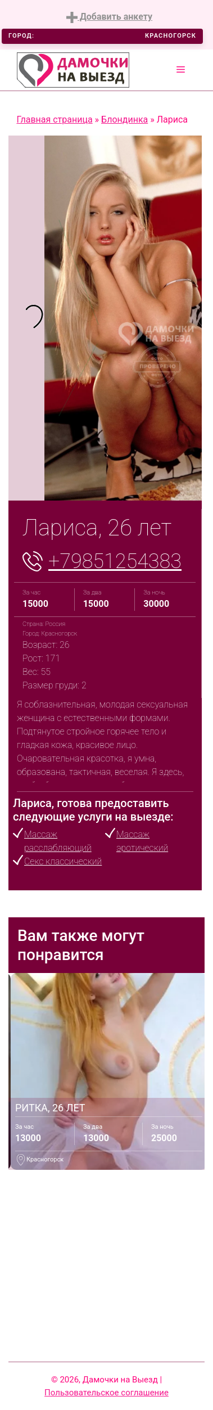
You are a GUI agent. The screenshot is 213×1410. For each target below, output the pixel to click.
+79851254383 (115, 561)
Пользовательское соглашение (106, 1393)
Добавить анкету (109, 17)
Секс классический (63, 861)
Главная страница (54, 119)
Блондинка (124, 119)
